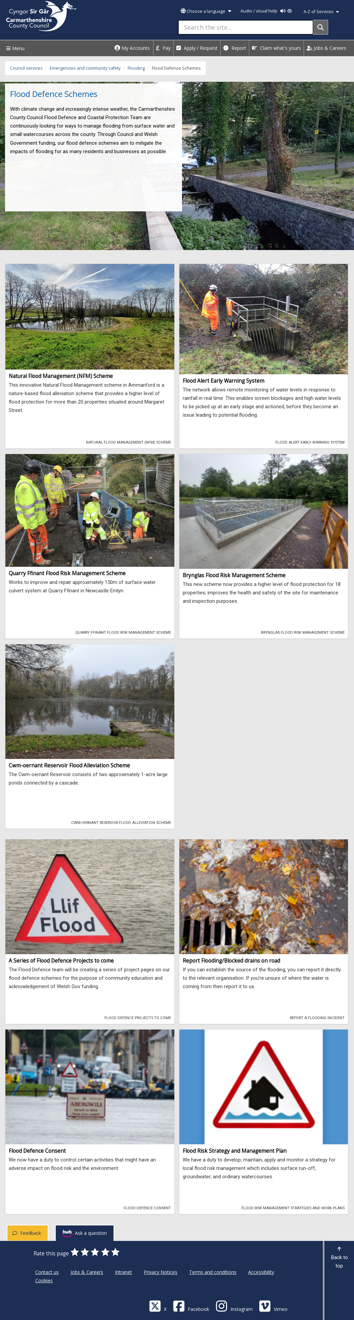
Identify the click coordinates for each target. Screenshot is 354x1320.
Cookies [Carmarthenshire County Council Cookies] (44, 1280)
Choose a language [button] (206, 11)
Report (234, 48)
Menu (15, 48)
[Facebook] (191, 1305)
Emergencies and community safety (85, 68)
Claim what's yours (276, 48)
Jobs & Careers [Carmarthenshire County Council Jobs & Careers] (87, 1272)
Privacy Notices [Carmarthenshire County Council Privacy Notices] (160, 1272)
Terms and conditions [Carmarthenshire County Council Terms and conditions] (212, 1272)
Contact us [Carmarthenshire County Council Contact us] (47, 1272)
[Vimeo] (273, 1305)
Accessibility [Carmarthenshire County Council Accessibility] (261, 1272)
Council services (26, 68)
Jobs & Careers (326, 48)
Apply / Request (197, 48)
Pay (163, 48)
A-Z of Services (321, 11)
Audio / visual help (266, 11)
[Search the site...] (245, 27)
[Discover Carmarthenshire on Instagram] (234, 1305)
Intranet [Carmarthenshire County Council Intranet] (123, 1272)
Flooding (136, 68)
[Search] (320, 27)
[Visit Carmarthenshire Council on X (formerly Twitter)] (157, 1305)
